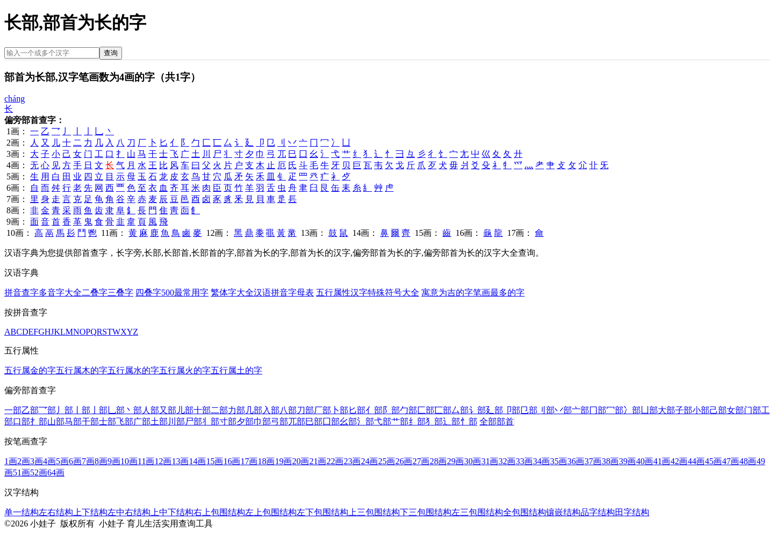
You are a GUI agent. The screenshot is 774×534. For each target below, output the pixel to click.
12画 (162, 461)
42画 (678, 461)
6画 (75, 461)
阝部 (391, 410)
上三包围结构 (374, 512)
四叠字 (148, 292)
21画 (317, 461)
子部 (683, 410)
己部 (718, 410)
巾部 (262, 421)
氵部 (365, 421)
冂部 (597, 410)
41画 (661, 461)
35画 (558, 461)
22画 (334, 461)
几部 (253, 410)
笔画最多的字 (499, 292)
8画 (101, 461)
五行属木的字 (82, 370)
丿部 (64, 410)
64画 (55, 472)
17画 (248, 461)
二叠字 (95, 292)
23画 (352, 461)
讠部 (477, 410)
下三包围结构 (426, 512)
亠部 (580, 410)
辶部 (451, 421)
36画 (575, 461)
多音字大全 (60, 292)
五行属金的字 (30, 370)
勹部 (408, 410)
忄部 (468, 421)
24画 (369, 461)
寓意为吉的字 (447, 292)
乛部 (47, 410)
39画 (627, 461)
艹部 (399, 421)
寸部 (227, 421)
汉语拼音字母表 (284, 292)
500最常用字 (185, 292)
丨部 (81, 410)
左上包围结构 (271, 512)
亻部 (374, 410)
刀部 (305, 410)
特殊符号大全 (393, 292)
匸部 (443, 410)
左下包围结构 (322, 512)
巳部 (313, 421)
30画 (472, 461)
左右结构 (56, 512)
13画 (180, 461)
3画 (36, 461)
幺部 (348, 421)
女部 (735, 410)
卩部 (511, 410)
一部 (13, 410)
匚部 (425, 410)
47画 (730, 461)
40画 (644, 461)
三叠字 (120, 292)
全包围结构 (524, 512)
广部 (141, 421)
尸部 (193, 421)
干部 (90, 421)
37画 (592, 461)
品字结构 (597, 512)
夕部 (245, 421)
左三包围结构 (477, 512)
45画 (713, 461)
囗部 (331, 421)
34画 (541, 461)
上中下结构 (172, 512)
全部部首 (496, 421)
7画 (88, 461)
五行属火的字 (185, 370)
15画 (214, 461)
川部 (176, 421)
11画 (146, 461)
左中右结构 (129, 512)
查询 (111, 53)
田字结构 (632, 512)
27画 (420, 461)
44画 (696, 461)
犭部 (434, 421)
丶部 (133, 410)
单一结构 (21, 512)
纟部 (417, 421)
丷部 (563, 410)
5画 (62, 461)
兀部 (296, 421)
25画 (386, 461)
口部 (21, 421)
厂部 (322, 410)
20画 (300, 461)
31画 (489, 461)
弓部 (279, 421)
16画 (231, 461)
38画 (610, 461)
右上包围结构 (219, 512)
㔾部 (529, 410)
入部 (271, 410)
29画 (455, 461)
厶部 (460, 410)
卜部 (339, 410)
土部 (159, 421)
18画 (266, 461)
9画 (114, 461)
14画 (197, 461)
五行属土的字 (236, 370)
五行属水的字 (133, 370)
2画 (23, 461)
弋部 (382, 421)
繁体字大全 (232, 292)
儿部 (185, 410)
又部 (167, 410)
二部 (219, 410)
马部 (73, 421)
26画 (403, 461)
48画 (747, 461)
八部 (288, 410)
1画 (10, 461)
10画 (129, 461)
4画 (49, 461)
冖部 (615, 410)
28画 (438, 461)
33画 (524, 461)
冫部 (632, 410)
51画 (21, 472)
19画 (283, 461)
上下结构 (90, 512)
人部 (150, 410)
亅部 (99, 410)
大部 (666, 410)
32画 (506, 461)
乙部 (30, 410)
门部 (752, 410)
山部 (55, 421)
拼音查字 (21, 292)
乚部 (116, 410)
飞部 (124, 421)
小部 (701, 410)
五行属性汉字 (342, 292)
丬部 (210, 421)
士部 (107, 421)
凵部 (649, 410)
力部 (236, 410)
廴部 (494, 410)
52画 (38, 472)
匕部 (357, 410)
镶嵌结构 (563, 512)
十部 (202, 410)
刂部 (546, 410)
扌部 (38, 421)
